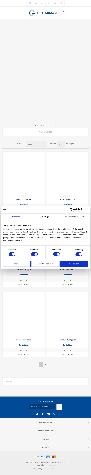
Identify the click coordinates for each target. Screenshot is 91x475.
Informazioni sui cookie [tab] (75, 217)
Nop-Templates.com (51, 468)
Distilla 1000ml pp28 (23, 270)
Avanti (50, 364)
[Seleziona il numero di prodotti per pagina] (61, 144)
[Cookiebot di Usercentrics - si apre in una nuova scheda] (71, 210)
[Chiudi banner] (87, 210)
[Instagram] (48, 414)
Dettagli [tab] (45, 217)
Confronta (21, 280)
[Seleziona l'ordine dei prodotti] (36, 144)
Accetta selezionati (45, 264)
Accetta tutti (74, 264)
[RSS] (54, 414)
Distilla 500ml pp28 (23, 340)
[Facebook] (43, 414)
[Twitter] (37, 414)
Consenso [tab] (15, 217)
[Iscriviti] (42, 406)
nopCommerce (50, 465)
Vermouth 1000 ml (23, 199)
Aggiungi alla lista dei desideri (26, 280)
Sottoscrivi (59, 407)
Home (35, 125)
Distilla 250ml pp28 (67, 199)
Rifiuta (16, 264)
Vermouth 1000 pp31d (67, 340)
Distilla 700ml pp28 (67, 270)
